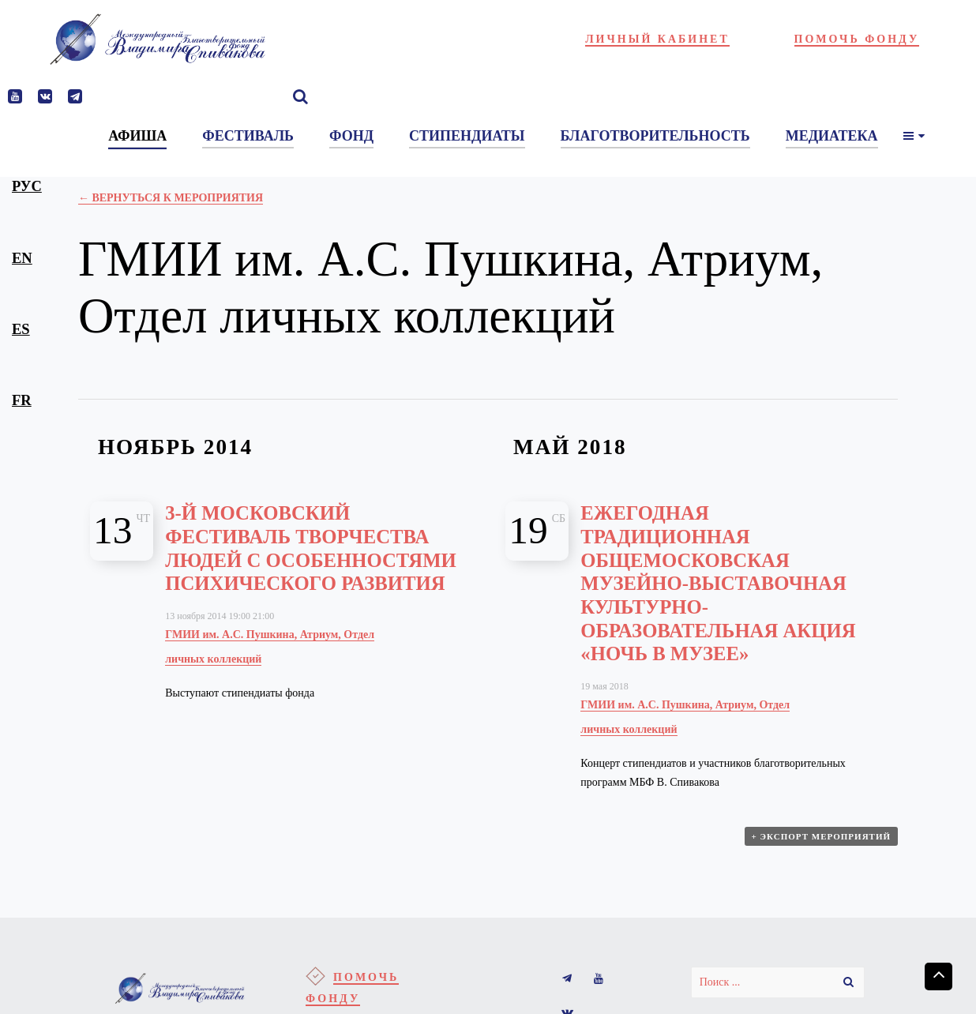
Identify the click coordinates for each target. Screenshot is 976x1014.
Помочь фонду (857, 39)
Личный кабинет (657, 39)
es (21, 329)
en (22, 258)
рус (27, 186)
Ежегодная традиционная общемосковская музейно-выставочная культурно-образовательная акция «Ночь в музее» (717, 583)
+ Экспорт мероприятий (821, 837)
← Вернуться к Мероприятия (170, 198)
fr (22, 400)
